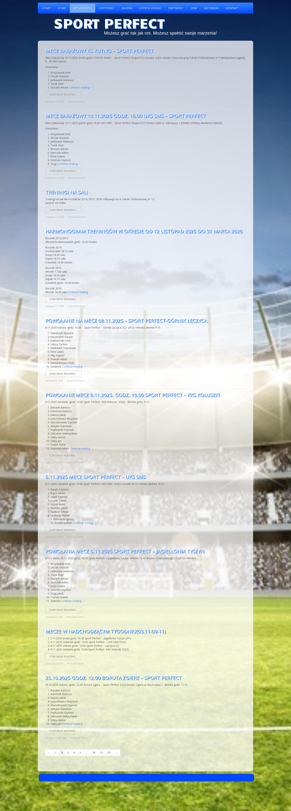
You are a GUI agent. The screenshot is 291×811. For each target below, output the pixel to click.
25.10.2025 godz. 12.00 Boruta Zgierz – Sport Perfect (113, 677)
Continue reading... (63, 94)
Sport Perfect (109, 22)
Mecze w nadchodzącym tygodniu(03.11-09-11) (105, 631)
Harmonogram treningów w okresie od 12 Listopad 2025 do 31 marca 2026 (143, 231)
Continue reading (81, 87)
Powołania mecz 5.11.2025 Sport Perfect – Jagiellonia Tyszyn (124, 551)
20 (108, 752)
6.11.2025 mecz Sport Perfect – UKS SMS (95, 476)
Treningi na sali (66, 192)
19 (101, 752)
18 (93, 752)
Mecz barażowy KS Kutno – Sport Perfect (99, 50)
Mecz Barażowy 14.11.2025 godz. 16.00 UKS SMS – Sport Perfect (125, 115)
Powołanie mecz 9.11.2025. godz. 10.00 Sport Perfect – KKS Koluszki (132, 394)
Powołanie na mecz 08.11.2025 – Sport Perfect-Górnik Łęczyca (126, 320)
